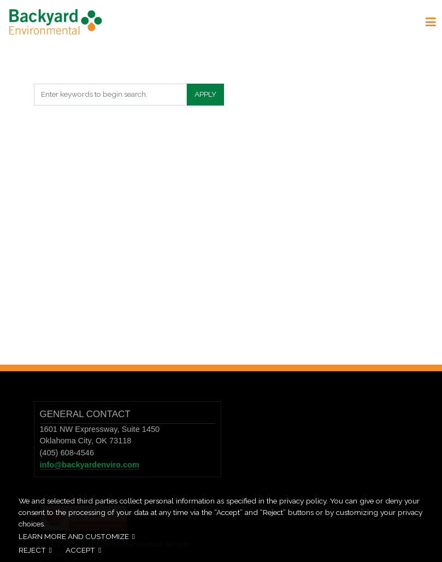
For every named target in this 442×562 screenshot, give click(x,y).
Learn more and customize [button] (74, 536)
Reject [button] (32, 550)
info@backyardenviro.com (89, 464)
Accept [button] (80, 550)
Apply (205, 94)
